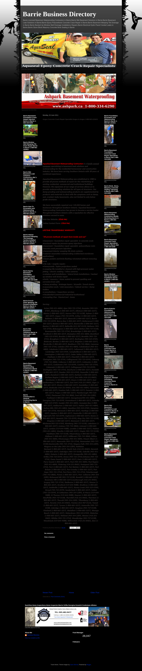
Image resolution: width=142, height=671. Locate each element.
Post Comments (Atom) (58, 596)
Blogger (88, 664)
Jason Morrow (74, 664)
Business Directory (33, 635)
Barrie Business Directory (59, 14)
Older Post (95, 593)
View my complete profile (32, 638)
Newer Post (47, 593)
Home (71, 593)
